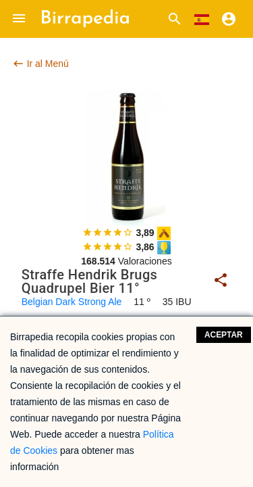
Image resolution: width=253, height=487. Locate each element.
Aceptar (223, 335)
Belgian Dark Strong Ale (72, 301)
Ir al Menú (40, 63)
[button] (19, 19)
